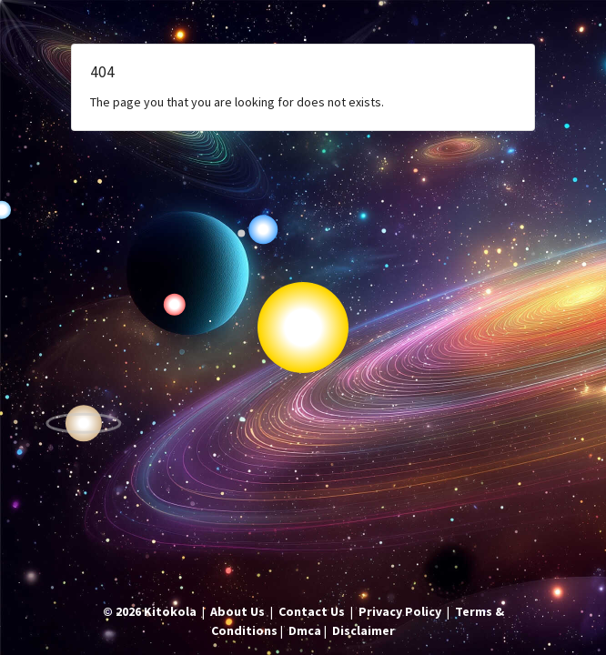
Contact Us (311, 611)
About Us (237, 611)
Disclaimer (363, 630)
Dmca (304, 630)
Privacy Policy (400, 611)
